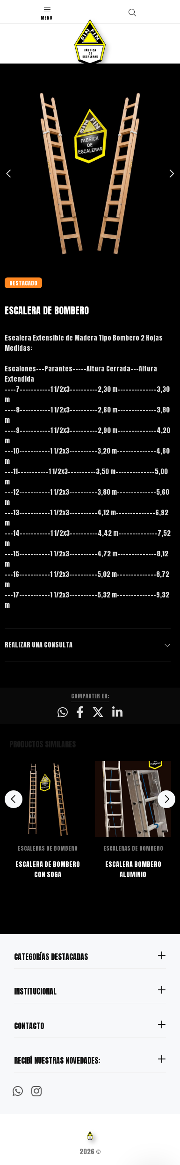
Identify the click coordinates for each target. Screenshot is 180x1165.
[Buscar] (132, 12)
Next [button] (171, 174)
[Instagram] (36, 1090)
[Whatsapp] (18, 1090)
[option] (90, 173)
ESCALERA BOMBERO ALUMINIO (133, 870)
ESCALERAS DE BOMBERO (48, 848)
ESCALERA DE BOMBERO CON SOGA (47, 870)
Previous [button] (9, 174)
